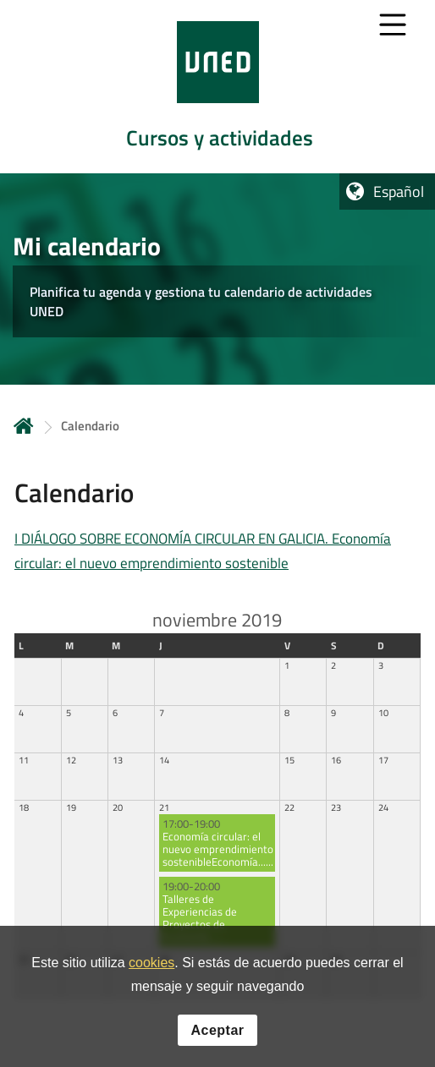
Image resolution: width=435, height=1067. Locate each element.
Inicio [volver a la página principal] (24, 425)
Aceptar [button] (217, 1034)
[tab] (217, 86)
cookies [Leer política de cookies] (151, 967)
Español (398, 191)
